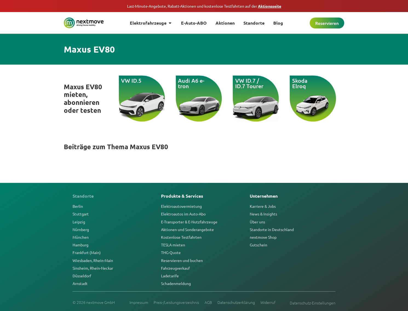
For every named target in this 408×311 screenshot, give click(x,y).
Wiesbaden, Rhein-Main (93, 260)
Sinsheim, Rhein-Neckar (93, 268)
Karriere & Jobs (263, 206)
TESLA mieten (173, 244)
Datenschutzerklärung (236, 302)
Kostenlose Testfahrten (181, 237)
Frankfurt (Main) (87, 252)
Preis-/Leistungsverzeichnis (176, 302)
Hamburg (80, 244)
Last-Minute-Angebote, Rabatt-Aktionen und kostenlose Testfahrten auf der (204, 6)
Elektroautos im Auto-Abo (183, 213)
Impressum (139, 302)
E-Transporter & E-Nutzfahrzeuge (189, 221)
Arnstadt (80, 283)
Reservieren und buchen (182, 260)
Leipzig (79, 221)
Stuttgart (81, 213)
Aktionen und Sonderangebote (187, 229)
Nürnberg (81, 229)
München (81, 237)
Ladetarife (170, 275)
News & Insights (263, 213)
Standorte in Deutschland (272, 229)
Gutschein (258, 244)
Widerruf (267, 302)
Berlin (78, 206)
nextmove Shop (263, 237)
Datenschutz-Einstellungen (312, 303)
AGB (208, 302)
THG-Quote (171, 252)
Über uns (257, 221)
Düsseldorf (82, 275)
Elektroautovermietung (181, 206)
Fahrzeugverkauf (175, 268)
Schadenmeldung (176, 283)
